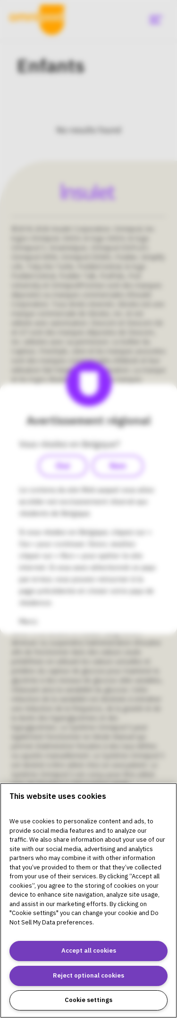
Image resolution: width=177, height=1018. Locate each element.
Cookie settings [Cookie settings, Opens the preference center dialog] (88, 1000)
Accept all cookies (88, 951)
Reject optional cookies (88, 975)
